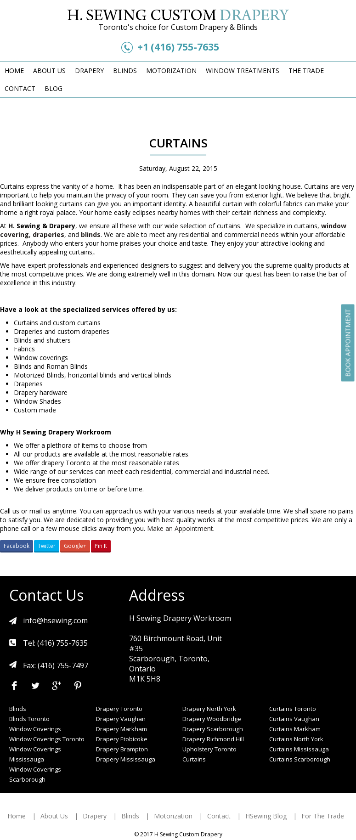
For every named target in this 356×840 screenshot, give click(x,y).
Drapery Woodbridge (211, 719)
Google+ (75, 546)
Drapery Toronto (119, 709)
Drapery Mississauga (125, 759)
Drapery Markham (121, 729)
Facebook (16, 546)
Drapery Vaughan (121, 719)
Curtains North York (296, 739)
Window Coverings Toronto (47, 739)
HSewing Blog (266, 816)
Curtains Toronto (292, 709)
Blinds (125, 70)
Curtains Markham (295, 729)
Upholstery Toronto (209, 749)
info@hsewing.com (55, 620)
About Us (49, 70)
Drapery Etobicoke (121, 739)
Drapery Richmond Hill (213, 739)
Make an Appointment (180, 528)
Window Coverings (35, 729)
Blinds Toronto (29, 719)
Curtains (194, 759)
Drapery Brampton (122, 749)
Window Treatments (242, 70)
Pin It (101, 546)
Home (14, 70)
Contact (20, 88)
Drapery (89, 70)
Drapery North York (209, 709)
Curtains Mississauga (299, 749)
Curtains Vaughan (294, 719)
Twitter (47, 546)
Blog (53, 88)
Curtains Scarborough (299, 759)
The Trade (306, 70)
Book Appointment (348, 343)
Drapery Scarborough (212, 729)
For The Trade (322, 816)
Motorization (171, 70)
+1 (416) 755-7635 (178, 46)
